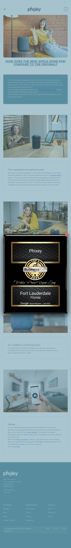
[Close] (67, 235)
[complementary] (57, 538)
